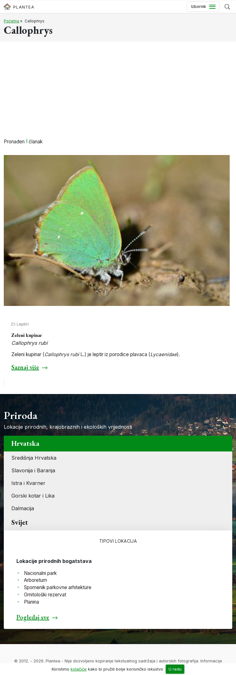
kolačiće (79, 669)
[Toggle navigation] (203, 7)
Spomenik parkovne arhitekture (57, 587)
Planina (31, 602)
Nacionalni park (40, 573)
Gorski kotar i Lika (33, 496)
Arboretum (35, 580)
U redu (175, 669)
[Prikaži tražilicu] (227, 6)
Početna (11, 21)
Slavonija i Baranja (33, 470)
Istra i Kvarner (28, 483)
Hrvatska (25, 443)
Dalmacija (22, 508)
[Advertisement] (118, 91)
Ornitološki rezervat (45, 595)
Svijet (19, 522)
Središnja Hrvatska (33, 458)
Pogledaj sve (32, 617)
